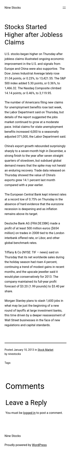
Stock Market (45, 349)
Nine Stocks (13, 7)
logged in (29, 413)
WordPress (39, 445)
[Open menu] (64, 7)
